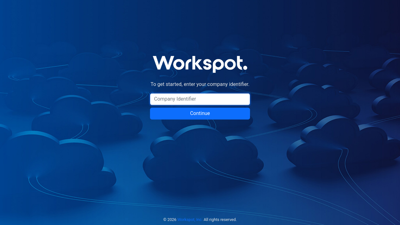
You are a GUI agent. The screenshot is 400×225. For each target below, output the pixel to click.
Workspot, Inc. (190, 219)
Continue (200, 114)
